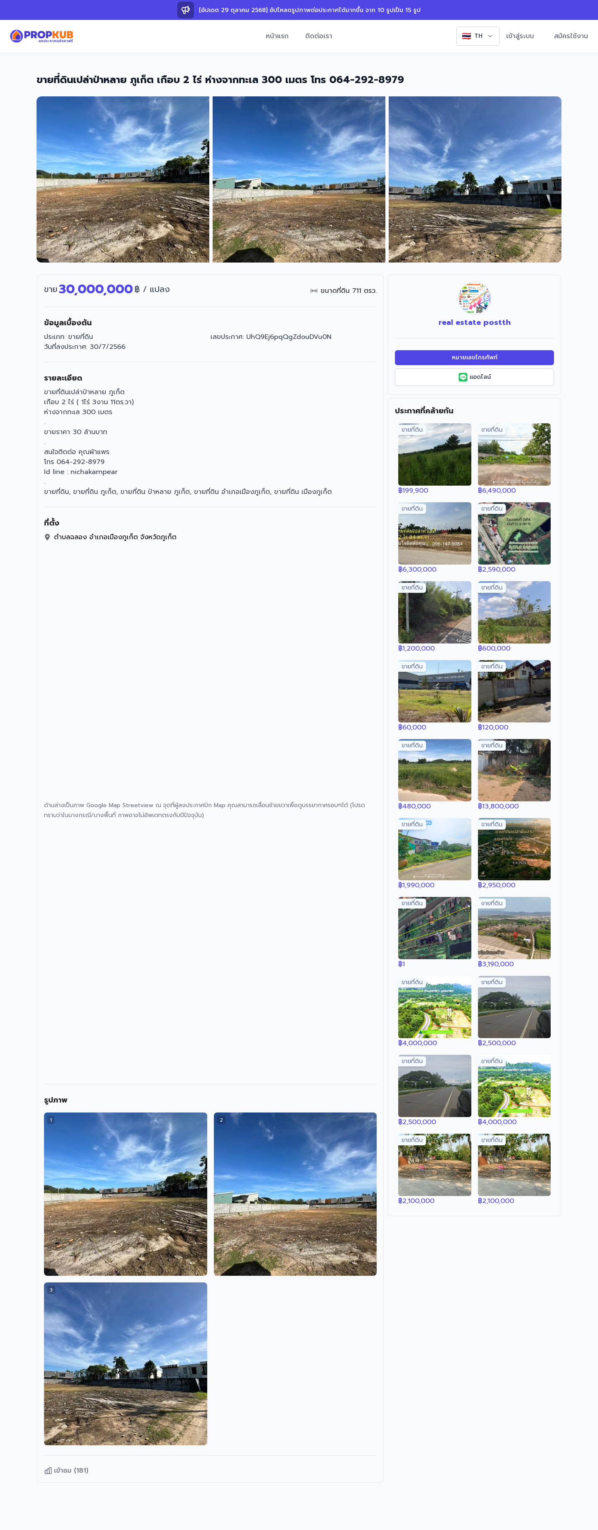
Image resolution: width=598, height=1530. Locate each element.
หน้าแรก (277, 36)
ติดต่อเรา (318, 36)
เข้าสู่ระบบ (520, 36)
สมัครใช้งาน (571, 36)
